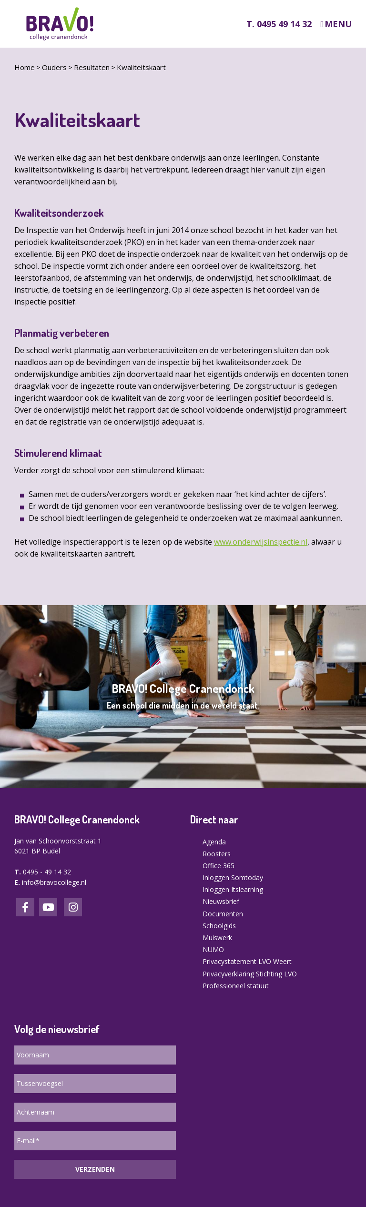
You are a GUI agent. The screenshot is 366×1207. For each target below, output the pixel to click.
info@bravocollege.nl (54, 882)
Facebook (25, 907)
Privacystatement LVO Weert (247, 961)
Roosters (217, 853)
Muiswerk (217, 937)
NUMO (213, 949)
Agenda (214, 841)
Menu (338, 24)
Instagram (73, 907)
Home (24, 67)
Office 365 (218, 865)
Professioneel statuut (236, 985)
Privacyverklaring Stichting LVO (250, 973)
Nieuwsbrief (221, 901)
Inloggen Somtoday (233, 877)
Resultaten (92, 67)
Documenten (223, 913)
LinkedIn (48, 907)
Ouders (54, 67)
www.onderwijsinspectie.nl (260, 542)
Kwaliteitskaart (141, 67)
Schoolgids (219, 925)
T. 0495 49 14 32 (279, 24)
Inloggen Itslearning (233, 889)
